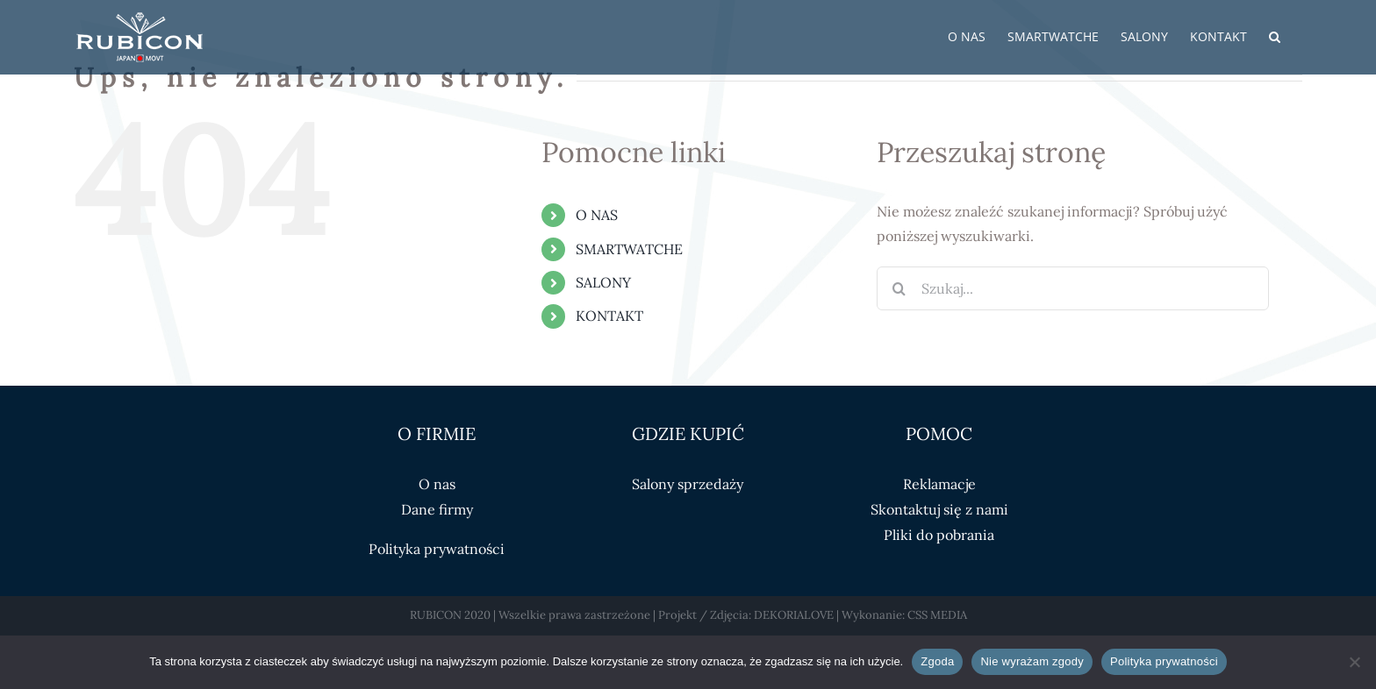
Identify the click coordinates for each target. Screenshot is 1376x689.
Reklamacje (939, 484)
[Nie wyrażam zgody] (1354, 662)
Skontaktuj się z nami (939, 509)
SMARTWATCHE (629, 249)
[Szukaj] (899, 288)
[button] (1274, 37)
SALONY (603, 282)
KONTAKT (609, 315)
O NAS (597, 215)
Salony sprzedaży (687, 484)
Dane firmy (437, 509)
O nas (437, 484)
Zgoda (937, 661)
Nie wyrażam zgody (1032, 661)
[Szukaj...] (1073, 288)
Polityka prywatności (437, 549)
